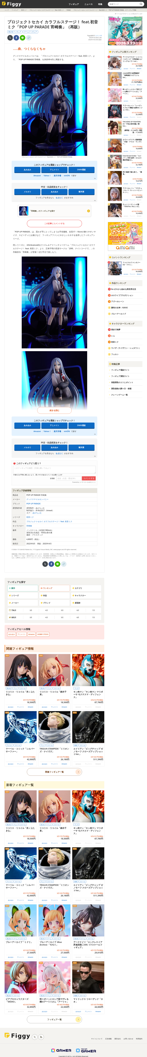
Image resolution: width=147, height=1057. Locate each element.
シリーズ (14, 595)
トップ (7, 10)
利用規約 (139, 1039)
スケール (23, 688)
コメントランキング (119, 257)
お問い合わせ (128, 1039)
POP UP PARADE (33, 503)
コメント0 (98, 36)
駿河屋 (81, 191)
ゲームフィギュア (30, 32)
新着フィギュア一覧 (20, 785)
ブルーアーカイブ (118, 314)
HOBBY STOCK (42, 634)
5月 (62, 610)
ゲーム (15, 939)
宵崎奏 (68, 10)
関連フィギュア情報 (20, 648)
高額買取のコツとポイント (122, 382)
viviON (67, 175)
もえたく (59, 197)
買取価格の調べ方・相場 (121, 388)
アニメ (15, 688)
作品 (44, 595)
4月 (46, 610)
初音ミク (24, 10)
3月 (31, 610)
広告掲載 (108, 1039)
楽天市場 (57, 175)
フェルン (115, 354)
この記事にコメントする (54, 223)
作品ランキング (117, 283)
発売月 (12, 617)
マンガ (76, 688)
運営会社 (117, 1039)
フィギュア (74, 4)
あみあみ (27, 169)
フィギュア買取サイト (120, 376)
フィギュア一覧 (54, 1019)
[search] (141, 4)
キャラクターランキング (121, 323)
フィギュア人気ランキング (122, 51)
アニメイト (54, 169)
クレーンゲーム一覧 (119, 395)
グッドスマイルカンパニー (37, 499)
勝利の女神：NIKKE (119, 307)
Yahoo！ (47, 175)
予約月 (12, 610)
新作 (12, 588)
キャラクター (79, 595)
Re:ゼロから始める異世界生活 (123, 289)
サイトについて (96, 1039)
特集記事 (114, 364)
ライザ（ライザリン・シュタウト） (126, 348)
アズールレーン (117, 301)
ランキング (46, 588)
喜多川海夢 (115, 329)
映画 (75, 745)
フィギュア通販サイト (120, 370)
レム (113, 335)
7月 (93, 610)
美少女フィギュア (14, 32)
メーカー (14, 603)
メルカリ (27, 191)
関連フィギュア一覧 (54, 772)
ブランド (45, 603)
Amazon (37, 175)
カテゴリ (77, 588)
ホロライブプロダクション (122, 295)
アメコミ (9, 745)
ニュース (88, 4)
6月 (78, 610)
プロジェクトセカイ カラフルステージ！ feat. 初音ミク (46, 10)
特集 (100, 4)
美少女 (9, 688)
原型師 (76, 603)
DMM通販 (81, 169)
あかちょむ (37, 513)
